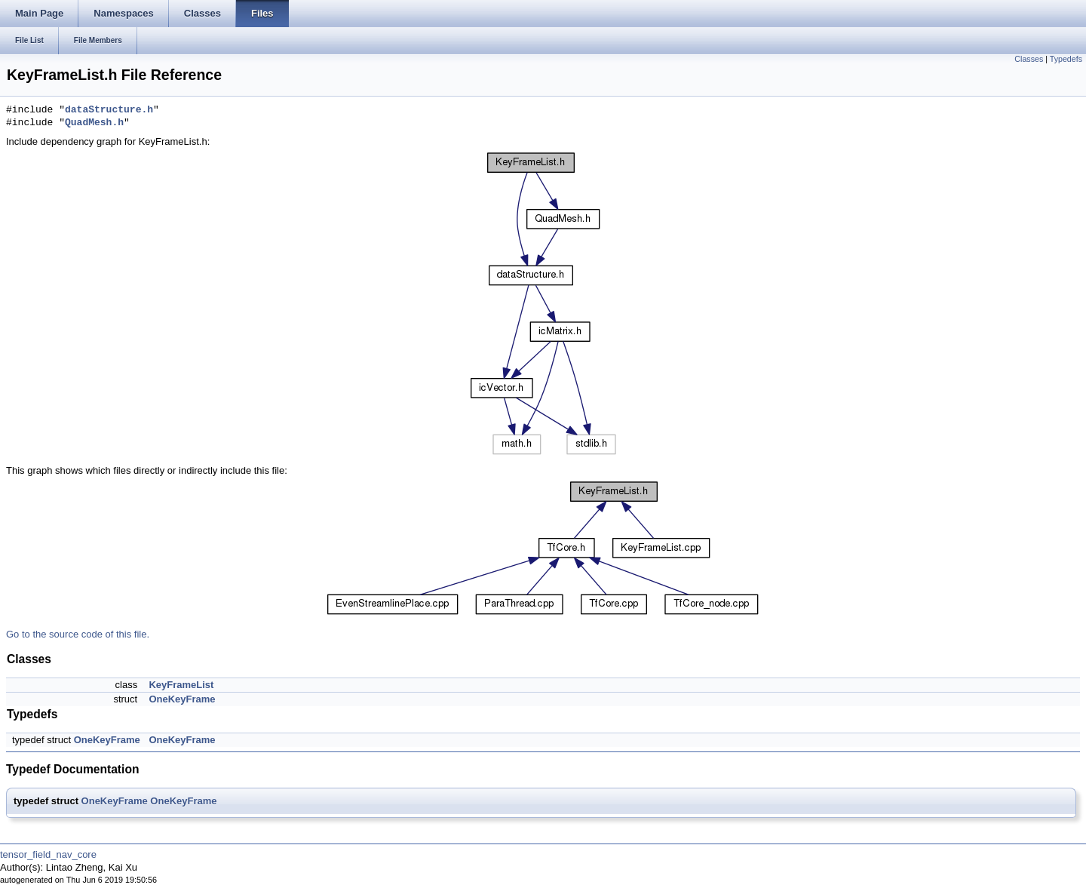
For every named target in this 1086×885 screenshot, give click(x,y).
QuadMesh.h (94, 123)
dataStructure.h (109, 110)
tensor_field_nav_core (48, 854)
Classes (1028, 58)
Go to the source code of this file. (77, 634)
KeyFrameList (181, 684)
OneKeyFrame (182, 699)
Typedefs (1066, 58)
